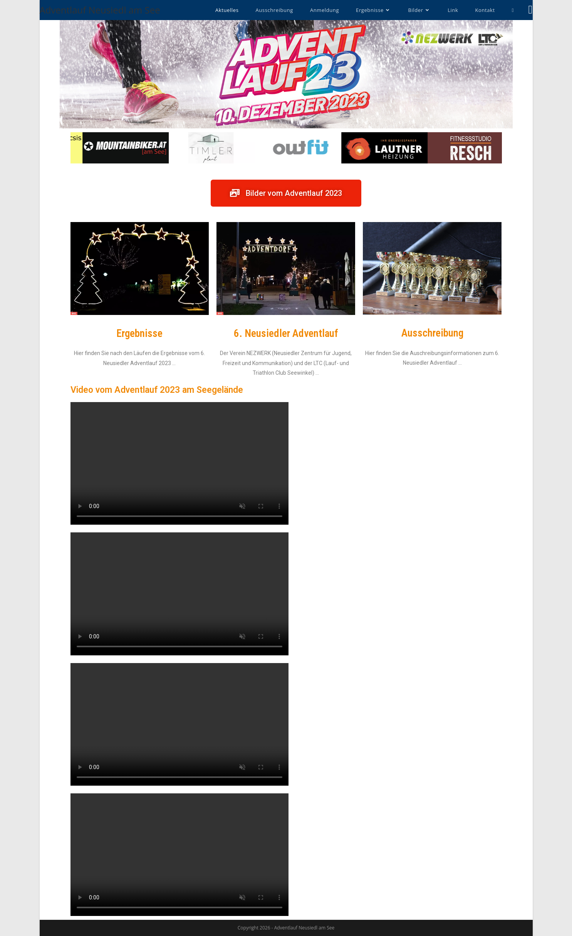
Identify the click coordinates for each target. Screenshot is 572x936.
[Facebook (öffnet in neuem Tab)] (530, 9)
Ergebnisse (139, 333)
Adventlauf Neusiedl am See (100, 9)
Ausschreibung (432, 333)
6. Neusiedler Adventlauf (286, 333)
